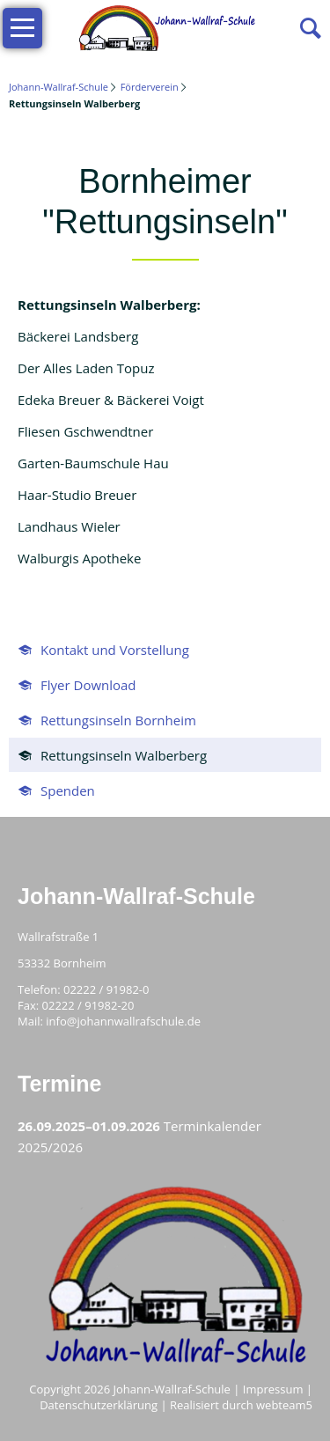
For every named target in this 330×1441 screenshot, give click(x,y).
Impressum (273, 1389)
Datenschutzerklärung (99, 1405)
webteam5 (284, 1405)
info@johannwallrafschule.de (123, 1021)
